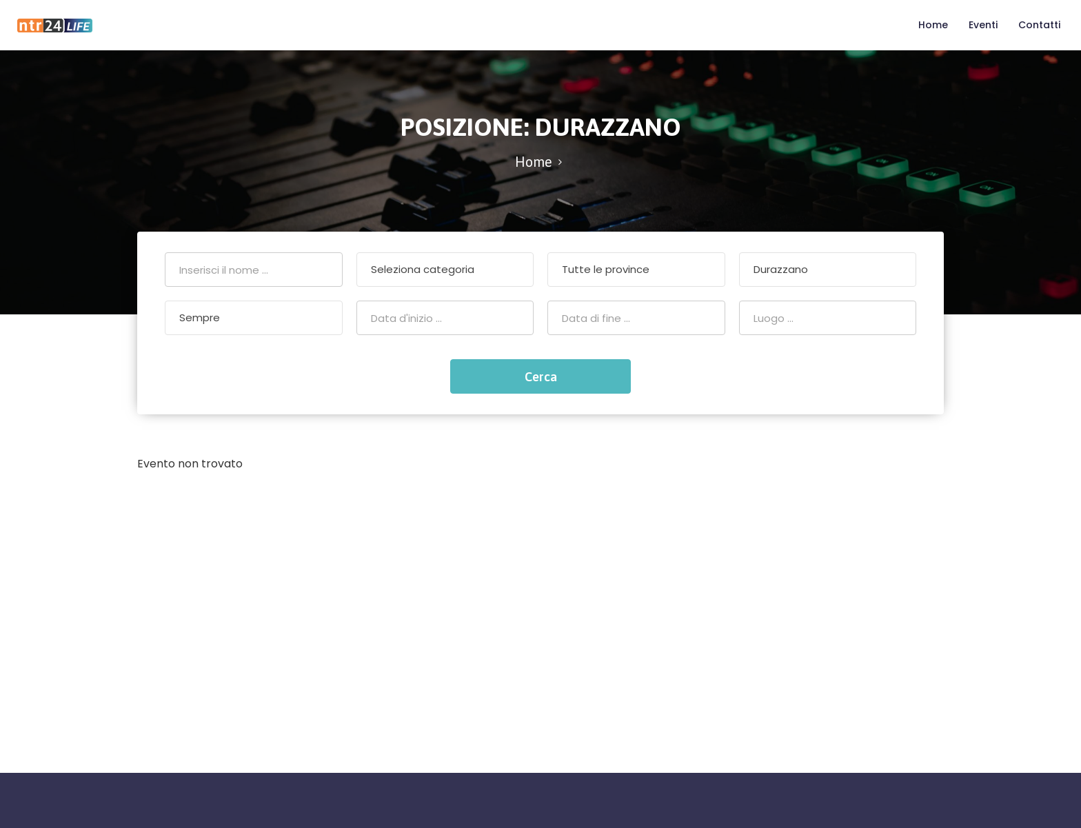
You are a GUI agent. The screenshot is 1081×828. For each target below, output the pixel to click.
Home (933, 25)
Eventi (983, 25)
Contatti (1039, 25)
